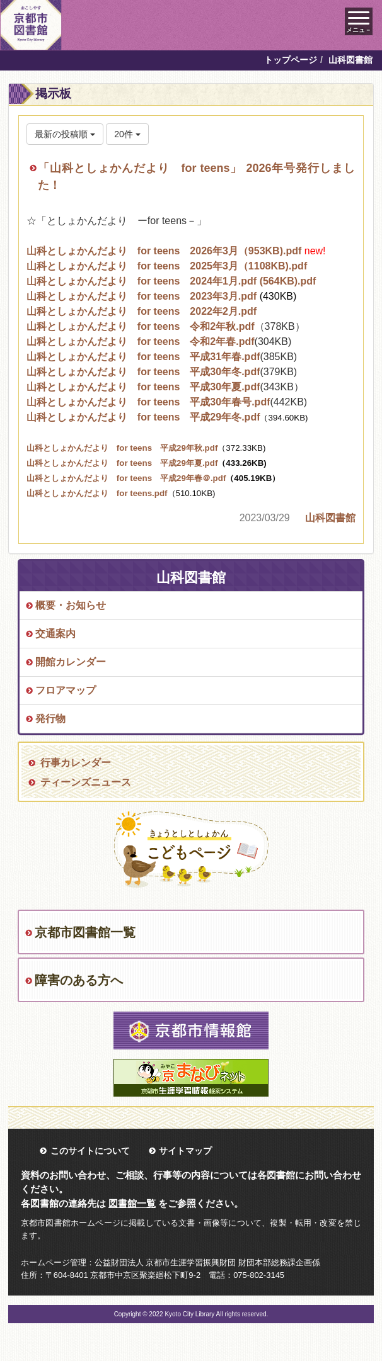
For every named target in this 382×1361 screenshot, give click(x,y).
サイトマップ (185, 1151)
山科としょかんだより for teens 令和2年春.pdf (140, 341)
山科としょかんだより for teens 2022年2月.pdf (141, 311)
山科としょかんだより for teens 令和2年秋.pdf (140, 326)
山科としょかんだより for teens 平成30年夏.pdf (143, 386)
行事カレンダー (75, 762)
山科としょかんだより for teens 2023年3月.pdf (141, 296)
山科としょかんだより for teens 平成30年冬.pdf (143, 371)
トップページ (290, 60)
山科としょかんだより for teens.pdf (97, 493)
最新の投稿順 (65, 134)
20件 (127, 134)
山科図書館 (330, 517)
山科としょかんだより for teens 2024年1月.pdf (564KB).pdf (171, 281)
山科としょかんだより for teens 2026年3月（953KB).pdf (164, 251)
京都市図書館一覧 (85, 932)
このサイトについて (90, 1151)
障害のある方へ (79, 980)
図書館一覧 (132, 1203)
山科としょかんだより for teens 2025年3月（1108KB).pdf (166, 266)
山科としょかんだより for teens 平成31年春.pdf (143, 356)
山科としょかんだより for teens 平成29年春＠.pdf (153, 478)
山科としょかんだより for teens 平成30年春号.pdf (148, 402)
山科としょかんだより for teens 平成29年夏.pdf (122, 463)
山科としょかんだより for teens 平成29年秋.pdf (122, 448)
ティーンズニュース (85, 782)
